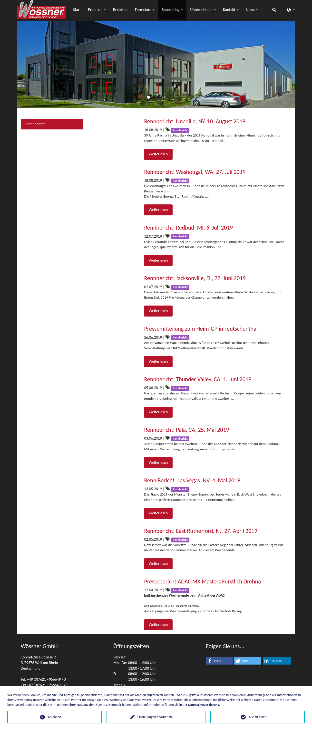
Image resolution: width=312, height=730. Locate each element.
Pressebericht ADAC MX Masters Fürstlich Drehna (202, 581)
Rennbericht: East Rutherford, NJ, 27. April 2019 (200, 530)
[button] (219, 661)
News (252, 9)
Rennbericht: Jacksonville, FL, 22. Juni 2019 (195, 278)
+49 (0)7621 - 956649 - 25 (47, 685)
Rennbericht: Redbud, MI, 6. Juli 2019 (188, 227)
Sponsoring (172, 9)
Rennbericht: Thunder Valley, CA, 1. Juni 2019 (197, 379)
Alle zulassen (257, 717)
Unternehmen (203, 9)
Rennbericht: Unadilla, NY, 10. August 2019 (194, 121)
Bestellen (120, 9)
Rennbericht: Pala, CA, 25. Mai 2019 (186, 429)
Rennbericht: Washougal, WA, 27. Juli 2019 (194, 171)
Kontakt (231, 9)
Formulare (145, 9)
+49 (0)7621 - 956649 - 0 (46, 679)
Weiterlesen (158, 154)
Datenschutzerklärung (203, 705)
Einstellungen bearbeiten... (156, 717)
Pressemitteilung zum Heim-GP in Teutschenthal (201, 328)
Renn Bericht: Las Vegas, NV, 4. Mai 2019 (192, 480)
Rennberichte (35, 124)
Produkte (97, 9)
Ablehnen (54, 717)
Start (77, 9)
